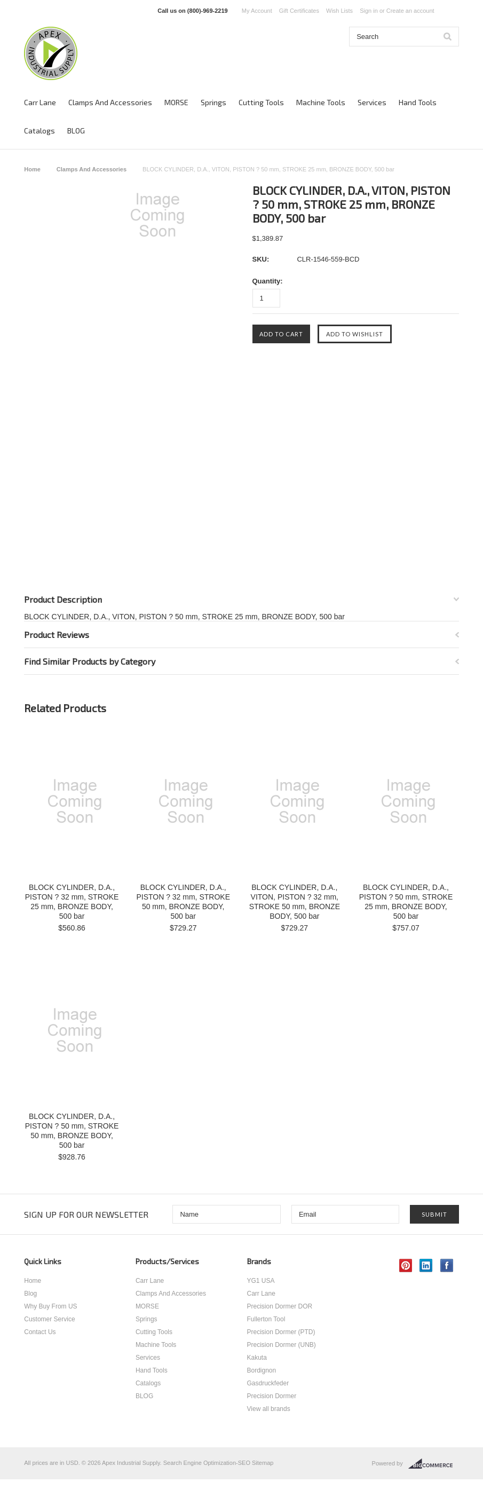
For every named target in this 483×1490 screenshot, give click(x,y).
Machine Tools (320, 102)
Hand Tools (418, 102)
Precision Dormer (272, 1396)
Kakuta (257, 1357)
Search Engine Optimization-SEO (206, 1463)
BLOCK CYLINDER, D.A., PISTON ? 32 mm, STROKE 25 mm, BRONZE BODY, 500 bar (72, 901)
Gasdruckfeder (268, 1383)
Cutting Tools (261, 102)
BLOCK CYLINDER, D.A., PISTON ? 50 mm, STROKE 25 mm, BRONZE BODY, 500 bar (406, 901)
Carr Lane (40, 102)
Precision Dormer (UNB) (281, 1345)
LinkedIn (426, 1265)
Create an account (410, 10)
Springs (213, 102)
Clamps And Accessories (110, 102)
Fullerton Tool (266, 1319)
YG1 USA (261, 1280)
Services (372, 102)
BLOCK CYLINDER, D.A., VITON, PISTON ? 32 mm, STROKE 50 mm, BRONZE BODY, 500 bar (294, 901)
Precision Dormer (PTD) (281, 1332)
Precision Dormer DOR (280, 1306)
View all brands (268, 1409)
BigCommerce (433, 1464)
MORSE (176, 102)
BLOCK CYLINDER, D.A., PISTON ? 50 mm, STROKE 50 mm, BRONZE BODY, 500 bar (72, 1130)
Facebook (447, 1265)
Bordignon (261, 1370)
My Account (257, 10)
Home (32, 169)
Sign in (369, 10)
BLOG (76, 130)
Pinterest (406, 1265)
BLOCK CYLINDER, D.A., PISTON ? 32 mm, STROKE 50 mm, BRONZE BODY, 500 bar (183, 901)
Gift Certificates (299, 10)
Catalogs (39, 130)
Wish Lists (339, 10)
